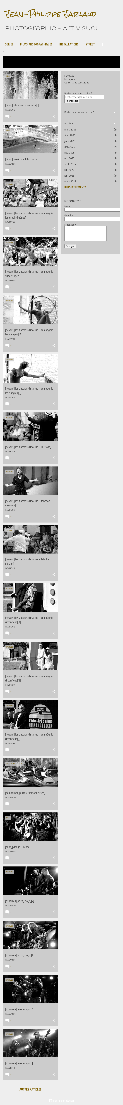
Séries (9, 44)
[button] (54, 116)
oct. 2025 (69, 158)
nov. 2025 (69, 152)
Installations (69, 44)
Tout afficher (14, 64)
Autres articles (30, 1089)
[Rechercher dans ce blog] (84, 97)
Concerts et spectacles (76, 82)
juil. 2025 (69, 170)
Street (90, 44)
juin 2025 (69, 175)
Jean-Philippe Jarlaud (50, 14)
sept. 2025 (70, 164)
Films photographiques (36, 44)
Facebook (69, 76)
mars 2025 (70, 181)
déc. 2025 (69, 147)
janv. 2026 (69, 141)
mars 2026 (70, 129)
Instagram (69, 79)
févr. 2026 (69, 135)
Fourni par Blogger (61, 1100)
